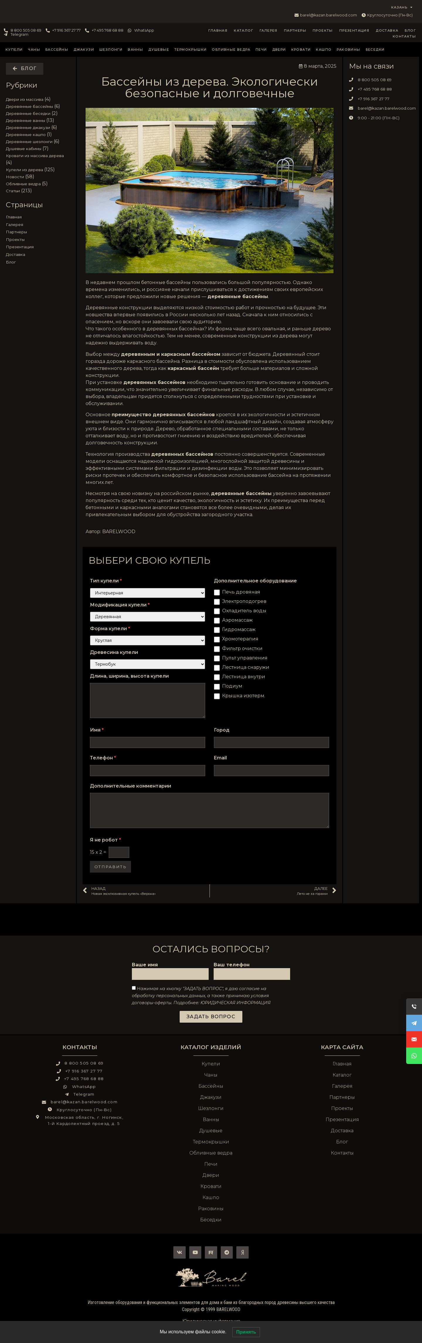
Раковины (348, 49)
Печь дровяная (241, 592)
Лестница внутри (243, 676)
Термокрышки (190, 49)
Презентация (354, 30)
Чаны (34, 49)
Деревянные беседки (28, 113)
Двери (279, 49)
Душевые (158, 49)
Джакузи (84, 49)
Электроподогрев (244, 601)
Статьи (13, 190)
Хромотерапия (240, 639)
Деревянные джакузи (28, 127)
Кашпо (323, 49)
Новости (15, 176)
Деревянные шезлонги (29, 141)
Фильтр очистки (242, 648)
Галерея (269, 30)
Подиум (232, 686)
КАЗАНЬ (402, 7)
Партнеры (295, 30)
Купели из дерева (24, 169)
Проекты (323, 30)
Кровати (301, 49)
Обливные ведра (231, 49)
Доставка (387, 30)
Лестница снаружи (245, 667)
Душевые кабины (23, 148)
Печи (261, 49)
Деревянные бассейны (29, 106)
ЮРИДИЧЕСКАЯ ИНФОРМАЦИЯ (235, 1002)
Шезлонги (110, 49)
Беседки (375, 49)
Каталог (243, 30)
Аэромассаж (237, 620)
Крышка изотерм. (243, 695)
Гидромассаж (239, 629)
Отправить (110, 866)
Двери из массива (24, 99)
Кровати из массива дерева (35, 155)
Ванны (135, 49)
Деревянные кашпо (26, 134)
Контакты (404, 36)
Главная (217, 30)
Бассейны (56, 49)
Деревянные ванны (25, 120)
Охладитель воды (244, 610)
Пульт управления (245, 658)
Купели (14, 49)
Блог (410, 30)
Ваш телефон (232, 965)
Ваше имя (145, 965)
